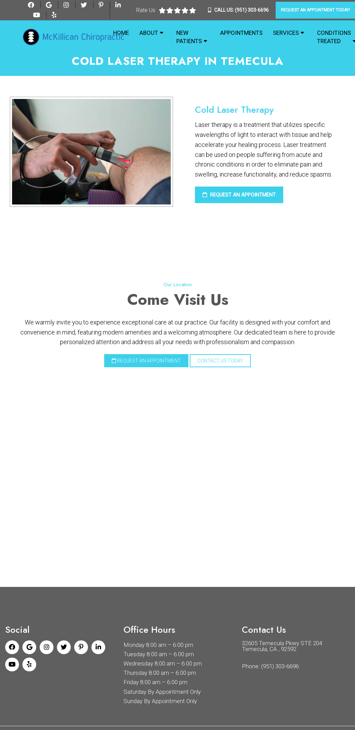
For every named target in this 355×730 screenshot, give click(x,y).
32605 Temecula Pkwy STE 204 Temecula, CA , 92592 (282, 645)
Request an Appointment (239, 195)
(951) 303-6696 (252, 10)
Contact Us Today (220, 360)
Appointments (241, 32)
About (148, 32)
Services (286, 32)
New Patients (189, 36)
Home (121, 32)
